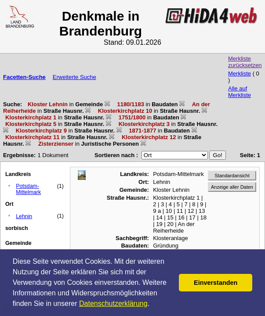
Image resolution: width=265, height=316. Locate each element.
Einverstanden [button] (215, 282)
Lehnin (24, 216)
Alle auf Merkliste (239, 91)
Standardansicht (232, 175)
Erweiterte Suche (74, 77)
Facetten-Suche (24, 77)
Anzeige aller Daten (232, 187)
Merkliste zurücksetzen (245, 61)
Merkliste (239, 73)
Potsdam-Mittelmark (28, 189)
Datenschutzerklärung (113, 303)
